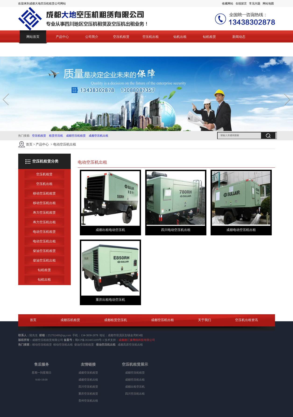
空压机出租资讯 (246, 320)
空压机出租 (150, 37)
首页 (29, 144)
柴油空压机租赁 (44, 251)
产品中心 (62, 37)
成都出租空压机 (135, 386)
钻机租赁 (209, 37)
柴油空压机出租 (44, 260)
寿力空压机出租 (44, 222)
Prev (3, 92)
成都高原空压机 (127, 344)
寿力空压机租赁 (44, 212)
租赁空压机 (56, 135)
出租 (140, 344)
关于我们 (204, 320)
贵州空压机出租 (88, 400)
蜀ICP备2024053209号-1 (89, 340)
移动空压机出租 (44, 203)
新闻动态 (238, 37)
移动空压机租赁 (44, 193)
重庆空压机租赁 (88, 393)
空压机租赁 (121, 37)
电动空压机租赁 (44, 231)
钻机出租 (180, 37)
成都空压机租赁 (76, 135)
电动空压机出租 (44, 241)
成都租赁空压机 (115, 320)
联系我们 (32, 50)
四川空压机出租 (135, 393)
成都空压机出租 (98, 135)
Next (284, 92)
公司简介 (91, 37)
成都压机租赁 (70, 320)
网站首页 (32, 37)
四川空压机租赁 (88, 386)
